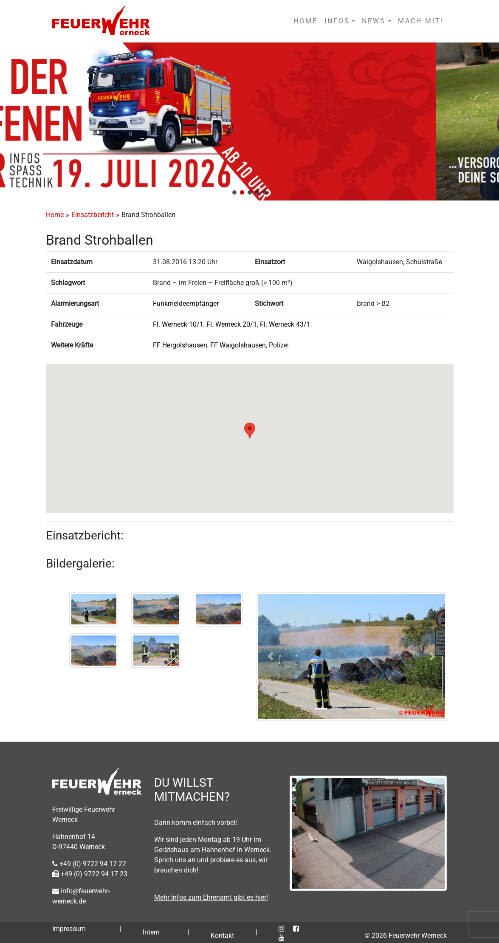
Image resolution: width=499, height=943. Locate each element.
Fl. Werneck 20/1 (231, 324)
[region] (249, 121)
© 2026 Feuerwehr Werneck (405, 936)
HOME (305, 21)
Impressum (69, 929)
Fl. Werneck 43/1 (285, 324)
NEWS (374, 21)
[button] (234, 192)
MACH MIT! (421, 21)
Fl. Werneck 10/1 (178, 324)
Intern (151, 932)
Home (55, 215)
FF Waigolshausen (238, 345)
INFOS (337, 21)
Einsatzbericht (92, 215)
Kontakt (222, 936)
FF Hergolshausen (180, 345)
